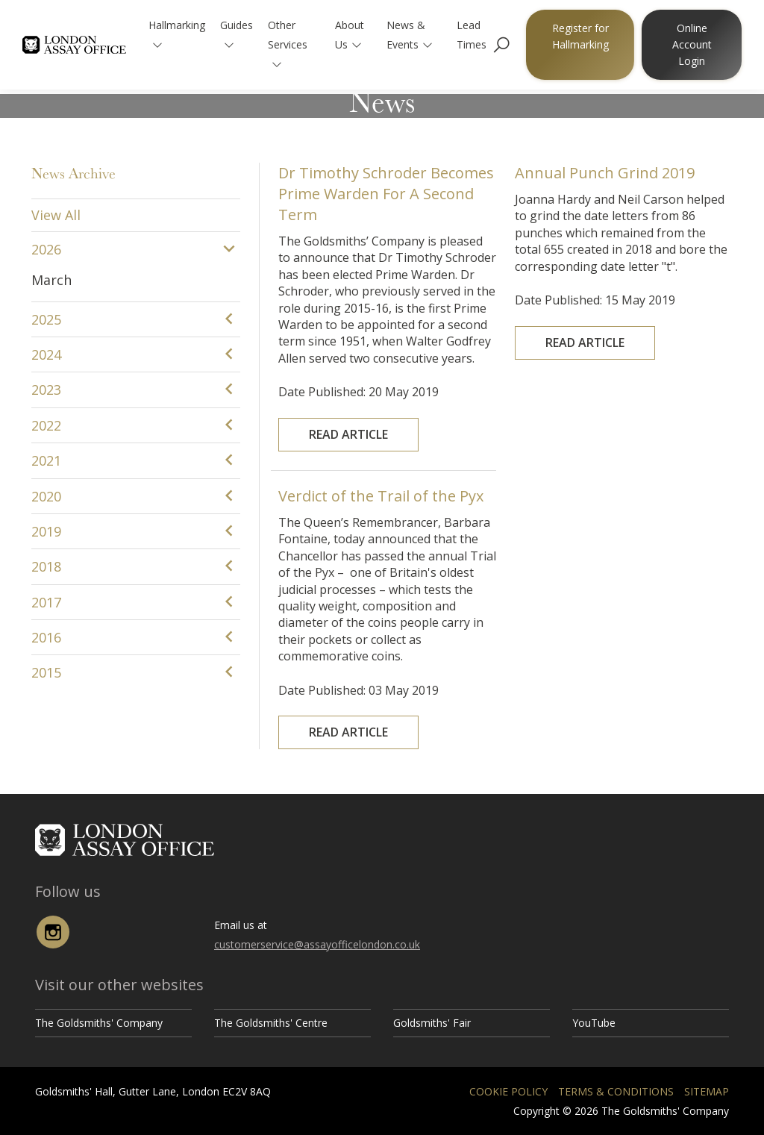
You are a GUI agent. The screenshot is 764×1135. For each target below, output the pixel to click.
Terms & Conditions (616, 1091)
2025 (46, 319)
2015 (46, 672)
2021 (46, 460)
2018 (46, 566)
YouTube (594, 1023)
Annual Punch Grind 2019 (609, 197)
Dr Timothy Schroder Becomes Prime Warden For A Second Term (385, 226)
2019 (46, 531)
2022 (46, 425)
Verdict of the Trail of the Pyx (382, 528)
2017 (46, 602)
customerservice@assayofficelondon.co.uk (317, 944)
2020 (46, 496)
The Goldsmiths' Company (99, 1023)
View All (56, 215)
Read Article (358, 398)
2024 (46, 354)
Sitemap (706, 1091)
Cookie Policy (508, 1091)
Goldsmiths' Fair (432, 1023)
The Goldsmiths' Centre (271, 1023)
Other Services (287, 43)
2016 (46, 637)
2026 (46, 249)
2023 (46, 389)
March (51, 280)
